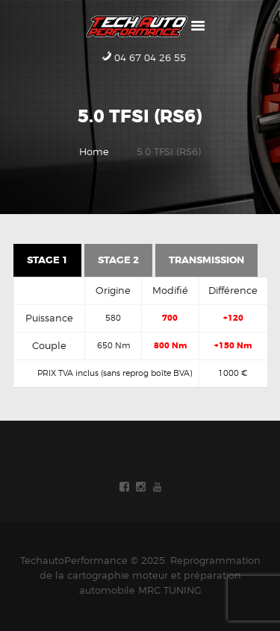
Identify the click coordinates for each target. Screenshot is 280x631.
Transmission (206, 260)
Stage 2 (118, 260)
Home (94, 151)
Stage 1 (47, 260)
